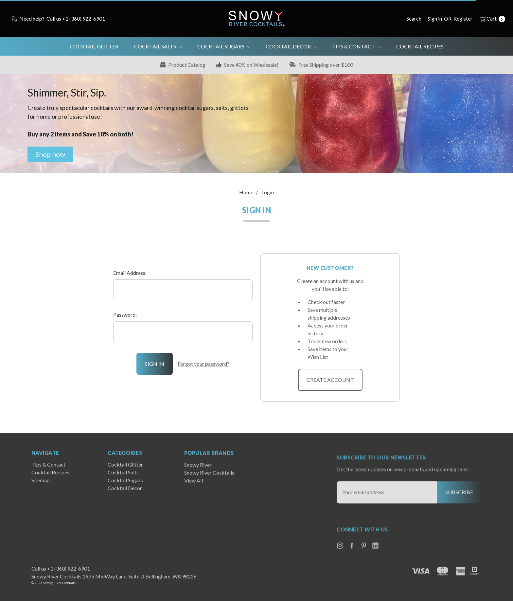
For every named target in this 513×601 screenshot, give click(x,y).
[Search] (414, 18)
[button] (50, 154)
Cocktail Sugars (223, 46)
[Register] (463, 18)
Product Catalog (182, 65)
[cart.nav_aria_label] (490, 18)
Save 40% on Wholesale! (247, 65)
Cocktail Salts (158, 46)
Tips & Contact (356, 46)
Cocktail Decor (291, 46)
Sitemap (40, 494)
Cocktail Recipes (420, 46)
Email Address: (130, 273)
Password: (125, 314)
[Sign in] (435, 18)
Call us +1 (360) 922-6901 (60, 568)
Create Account (330, 380)
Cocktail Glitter (94, 46)
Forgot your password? (203, 364)
